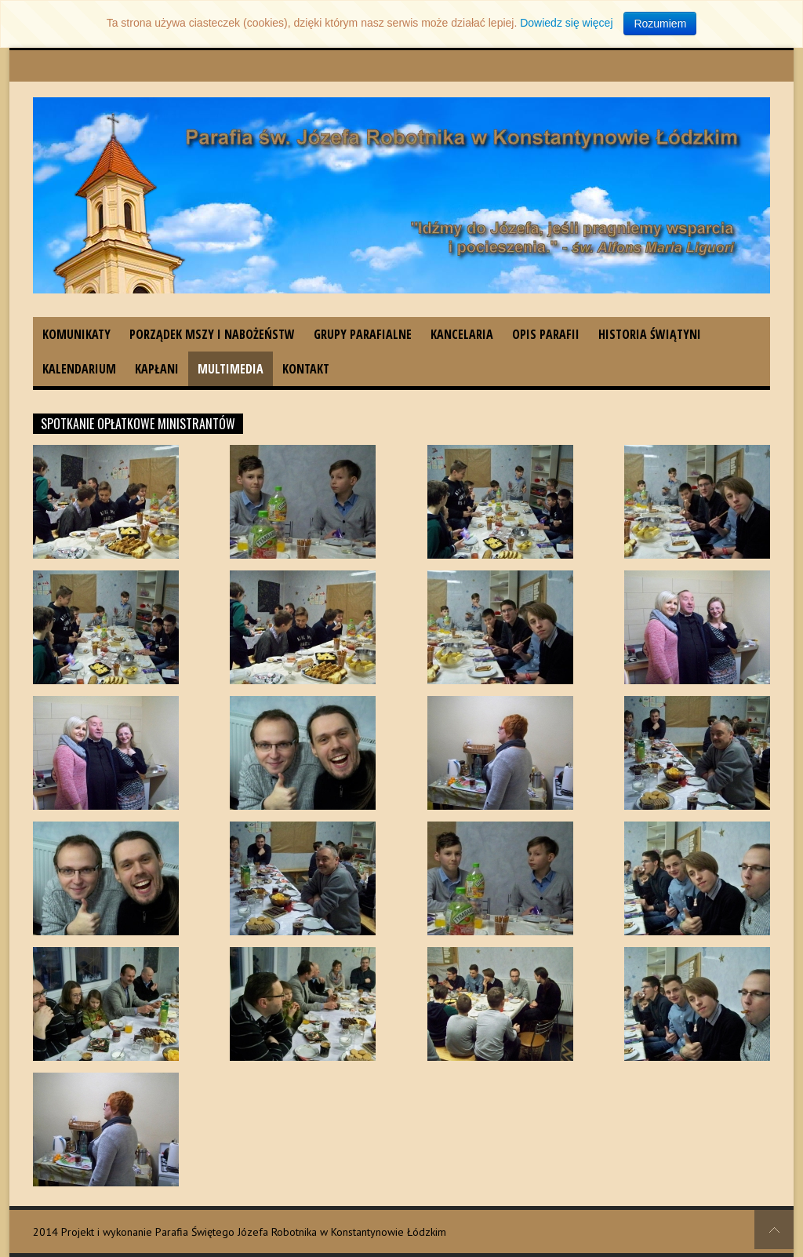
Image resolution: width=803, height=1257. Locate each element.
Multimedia (230, 368)
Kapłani (157, 368)
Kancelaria (462, 334)
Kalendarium (79, 368)
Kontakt (305, 368)
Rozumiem (660, 23)
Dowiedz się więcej (566, 22)
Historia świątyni (649, 334)
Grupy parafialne (363, 334)
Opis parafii (546, 334)
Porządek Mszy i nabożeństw (212, 334)
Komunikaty (76, 334)
